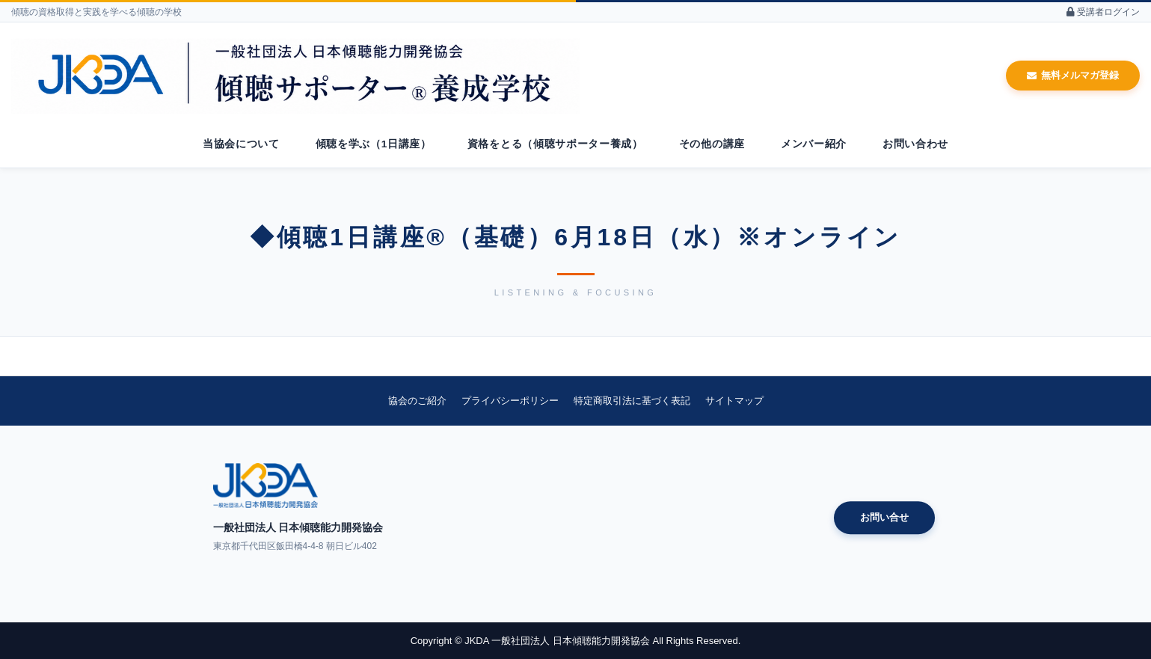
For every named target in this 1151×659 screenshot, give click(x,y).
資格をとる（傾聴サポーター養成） (555, 144)
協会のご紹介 (417, 400)
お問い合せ (884, 517)
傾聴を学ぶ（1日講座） (374, 144)
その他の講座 (712, 144)
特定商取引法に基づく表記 (632, 400)
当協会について (241, 144)
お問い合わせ (915, 144)
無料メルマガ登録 (1073, 75)
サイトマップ (734, 400)
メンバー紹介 (814, 144)
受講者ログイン (1103, 12)
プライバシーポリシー (510, 400)
